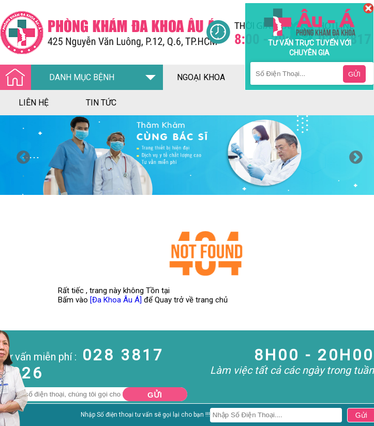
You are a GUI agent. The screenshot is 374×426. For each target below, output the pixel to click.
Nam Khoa (18, 417)
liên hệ (34, 103)
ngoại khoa (201, 77)
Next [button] (353, 155)
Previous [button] (21, 155)
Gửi (154, 394)
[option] (187, 155)
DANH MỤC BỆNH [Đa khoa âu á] (60, 78)
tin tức (101, 103)
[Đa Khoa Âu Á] (116, 300)
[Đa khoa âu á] (103, 32)
